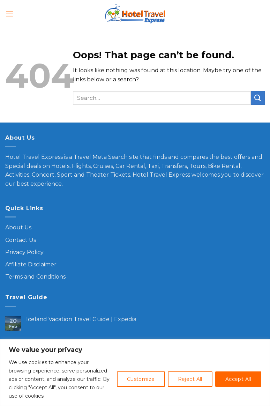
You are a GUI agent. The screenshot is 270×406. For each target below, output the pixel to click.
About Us (18, 227)
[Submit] (258, 98)
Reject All (190, 379)
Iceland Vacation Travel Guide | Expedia (81, 319)
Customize (141, 379)
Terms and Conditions (35, 276)
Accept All (238, 379)
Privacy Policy (24, 252)
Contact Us (20, 240)
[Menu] (9, 13)
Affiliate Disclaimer (31, 264)
